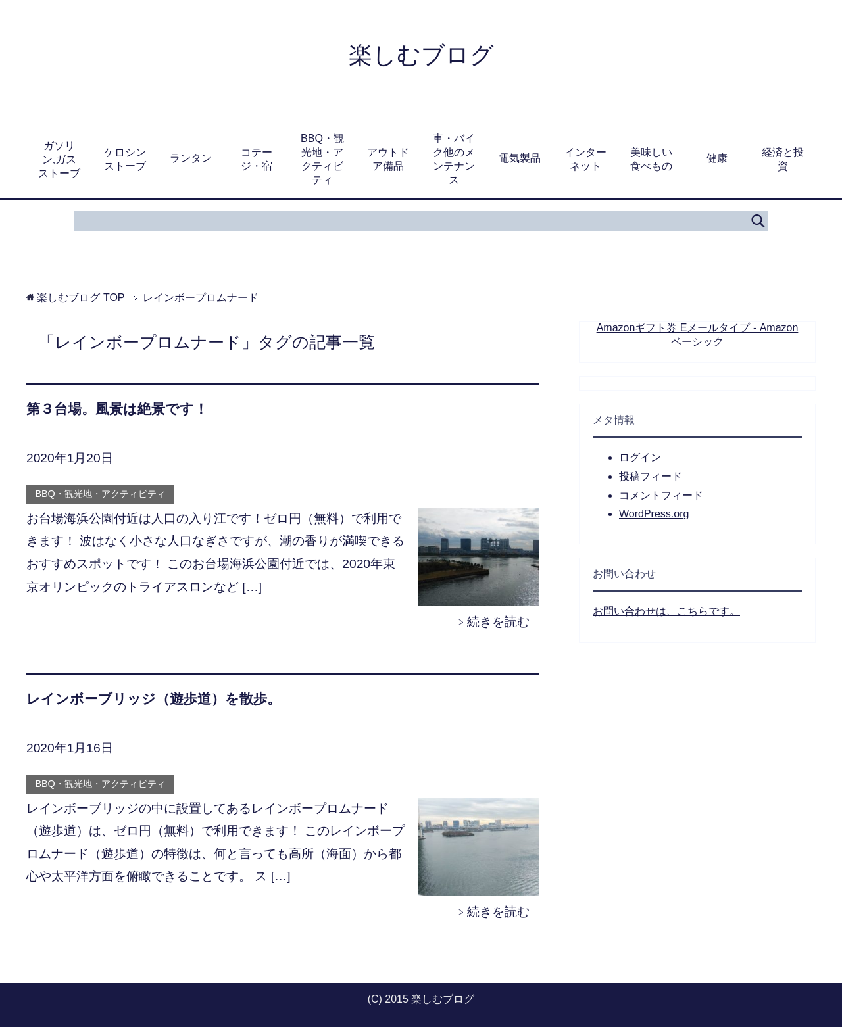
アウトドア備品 (388, 159)
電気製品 (520, 158)
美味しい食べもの (651, 159)
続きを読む (498, 622)
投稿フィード (650, 476)
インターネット (585, 159)
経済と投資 (783, 159)
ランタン (191, 158)
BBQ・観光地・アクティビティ (322, 159)
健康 (717, 158)
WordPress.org (654, 513)
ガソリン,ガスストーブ (59, 159)
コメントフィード (661, 495)
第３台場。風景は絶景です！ (117, 408)
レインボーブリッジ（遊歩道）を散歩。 (153, 698)
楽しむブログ (421, 54)
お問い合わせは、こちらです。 (666, 611)
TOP (80, 297)
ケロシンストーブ (125, 159)
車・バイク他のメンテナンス (454, 159)
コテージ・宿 (256, 159)
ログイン (640, 457)
